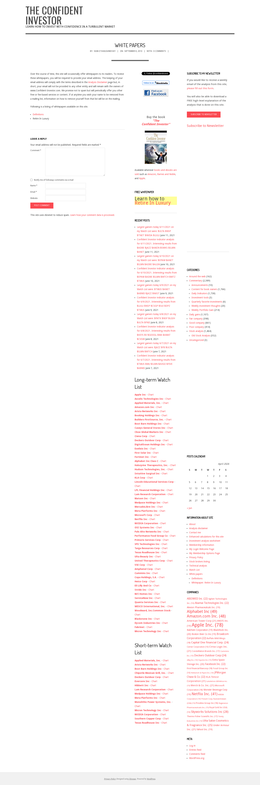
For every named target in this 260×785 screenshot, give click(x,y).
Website (33, 198)
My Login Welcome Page (201, 549)
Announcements (200, 285)
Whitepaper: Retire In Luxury (206, 582)
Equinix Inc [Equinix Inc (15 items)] (205, 660)
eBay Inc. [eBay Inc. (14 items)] (192, 660)
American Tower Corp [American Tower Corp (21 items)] (201, 620)
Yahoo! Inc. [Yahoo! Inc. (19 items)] (205, 729)
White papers (195, 574)
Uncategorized (196, 340)
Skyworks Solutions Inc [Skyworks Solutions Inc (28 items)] (209, 711)
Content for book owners (204, 289)
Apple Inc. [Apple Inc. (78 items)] (207, 625)
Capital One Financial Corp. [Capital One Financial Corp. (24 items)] (210, 642)
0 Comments (159, 51)
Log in (192, 745)
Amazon (152, 174)
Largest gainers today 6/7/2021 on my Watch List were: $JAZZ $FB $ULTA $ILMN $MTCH (156, 347)
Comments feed (197, 754)
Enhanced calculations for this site (206, 536)
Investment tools (200, 297)
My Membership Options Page (204, 553)
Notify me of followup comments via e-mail (53, 180)
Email (33, 192)
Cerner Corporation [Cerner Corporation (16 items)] (198, 647)
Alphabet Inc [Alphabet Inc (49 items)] (202, 611)
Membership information (201, 545)
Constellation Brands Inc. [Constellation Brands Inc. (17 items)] (206, 651)
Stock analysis (196, 331)
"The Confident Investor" (156, 122)
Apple (142, 178)
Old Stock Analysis (201, 335)
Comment (35, 150)
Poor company (196, 327)
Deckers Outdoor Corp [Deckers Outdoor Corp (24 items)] (210, 655)
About (192, 524)
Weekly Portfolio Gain (203, 310)
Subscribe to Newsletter (205, 126)
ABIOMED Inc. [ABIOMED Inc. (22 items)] (197, 598)
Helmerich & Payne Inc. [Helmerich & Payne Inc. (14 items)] (202, 673)
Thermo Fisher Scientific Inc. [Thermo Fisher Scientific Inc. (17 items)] (202, 716)
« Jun (189, 508)
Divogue (132, 779)
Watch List (194, 569)
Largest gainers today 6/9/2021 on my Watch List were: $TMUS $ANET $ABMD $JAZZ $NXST (156, 289)
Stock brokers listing (199, 561)
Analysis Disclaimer (97, 82)
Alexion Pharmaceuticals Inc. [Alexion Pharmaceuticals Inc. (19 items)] (203, 607)
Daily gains (194, 314)
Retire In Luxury (153, 203)
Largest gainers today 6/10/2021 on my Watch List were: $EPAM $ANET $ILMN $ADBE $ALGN (155, 260)
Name (33, 185)
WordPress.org (196, 758)
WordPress (151, 779)
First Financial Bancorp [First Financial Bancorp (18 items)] (199, 668)
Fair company (196, 318)
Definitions (38, 114)
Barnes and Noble (166, 174)
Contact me (195, 532)
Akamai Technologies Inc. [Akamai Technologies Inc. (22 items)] (212, 603)
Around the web (197, 276)
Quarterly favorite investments (207, 301)
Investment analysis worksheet (204, 540)
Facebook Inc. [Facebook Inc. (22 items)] (215, 664)
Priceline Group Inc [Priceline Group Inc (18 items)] (207, 703)
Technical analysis (198, 565)
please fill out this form (200, 88)
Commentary (195, 280)
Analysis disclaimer (198, 528)
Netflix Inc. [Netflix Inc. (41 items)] (204, 694)
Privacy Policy (196, 557)
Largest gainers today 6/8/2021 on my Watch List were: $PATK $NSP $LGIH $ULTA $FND (156, 318)
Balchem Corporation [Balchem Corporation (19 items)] (200, 630)
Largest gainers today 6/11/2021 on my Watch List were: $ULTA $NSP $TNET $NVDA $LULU (155, 231)
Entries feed (195, 749)
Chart (151, 394)
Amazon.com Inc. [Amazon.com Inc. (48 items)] (206, 616)
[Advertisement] (200, 193)
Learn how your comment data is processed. (92, 215)
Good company (197, 322)
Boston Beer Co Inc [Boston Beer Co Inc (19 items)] (204, 634)
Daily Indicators (199, 293)
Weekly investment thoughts (206, 306)
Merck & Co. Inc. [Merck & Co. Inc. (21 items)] (202, 685)
